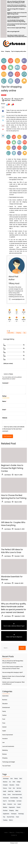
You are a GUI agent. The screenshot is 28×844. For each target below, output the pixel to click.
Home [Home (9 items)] (9, 794)
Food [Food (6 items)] (10, 788)
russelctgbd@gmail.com (16, 299)
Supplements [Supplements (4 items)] (6, 813)
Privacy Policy (19, 832)
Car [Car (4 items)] (10, 781)
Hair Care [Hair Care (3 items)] (19, 788)
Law (3, 742)
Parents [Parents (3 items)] (18, 807)
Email (4, 409)
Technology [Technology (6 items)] (21, 813)
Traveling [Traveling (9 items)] (5, 820)
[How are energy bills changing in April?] (4, 9)
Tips (25, 332)
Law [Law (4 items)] (15, 804)
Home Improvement (7, 734)
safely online (11, 332)
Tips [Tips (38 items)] (4, 816)
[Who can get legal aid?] (4, 32)
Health (4, 731)
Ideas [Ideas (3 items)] (4, 804)
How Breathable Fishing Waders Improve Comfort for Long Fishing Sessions (16, 21)
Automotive (5, 696)
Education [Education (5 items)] (12, 785)
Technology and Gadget (8, 762)
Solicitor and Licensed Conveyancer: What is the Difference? (17, 17)
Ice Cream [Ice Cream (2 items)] (19, 801)
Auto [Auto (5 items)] (11, 778)
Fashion (4, 715)
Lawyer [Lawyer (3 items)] (19, 804)
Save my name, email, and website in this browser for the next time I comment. (13, 429)
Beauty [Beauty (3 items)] (16, 778)
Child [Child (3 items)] (14, 781)
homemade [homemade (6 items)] (6, 797)
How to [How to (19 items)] (5, 801)
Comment (5, 383)
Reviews (4, 754)
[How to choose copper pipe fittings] (4, 28)
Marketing (5, 750)
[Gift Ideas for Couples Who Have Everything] (14, 512)
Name (4, 401)
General (4, 727)
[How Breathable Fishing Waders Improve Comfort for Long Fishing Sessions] (4, 21)
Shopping (18, 332)
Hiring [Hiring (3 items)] (4, 794)
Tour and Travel (6, 765)
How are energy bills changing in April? (16, 9)
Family (4, 711)
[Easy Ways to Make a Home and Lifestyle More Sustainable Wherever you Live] (4, 36)
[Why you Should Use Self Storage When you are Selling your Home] (4, 2)
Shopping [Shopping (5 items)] (11, 810)
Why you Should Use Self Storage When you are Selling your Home (16, 2)
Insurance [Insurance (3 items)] (9, 804)
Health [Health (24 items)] (4, 791)
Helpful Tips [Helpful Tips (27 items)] (18, 791)
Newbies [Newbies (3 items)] (5, 807)
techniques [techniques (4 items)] (13, 813)
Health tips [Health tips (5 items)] (10, 791)
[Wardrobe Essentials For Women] (14, 566)
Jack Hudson (7, 474)
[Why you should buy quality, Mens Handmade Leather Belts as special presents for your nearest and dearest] (14, 593)
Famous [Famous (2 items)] (5, 788)
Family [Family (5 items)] (17, 785)
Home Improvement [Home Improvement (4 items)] (17, 794)
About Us (11, 832)
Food (3, 719)
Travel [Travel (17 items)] (17, 816)
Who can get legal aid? (13, 31)
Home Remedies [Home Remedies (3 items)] (14, 797)
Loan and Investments (8, 746)
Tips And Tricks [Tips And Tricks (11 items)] (10, 816)
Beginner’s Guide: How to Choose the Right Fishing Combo (17, 13)
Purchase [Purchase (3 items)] (5, 810)
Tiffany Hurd (7, 99)
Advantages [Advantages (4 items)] (6, 778)
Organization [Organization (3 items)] (12, 807)
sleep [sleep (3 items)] (17, 810)
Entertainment (6, 707)
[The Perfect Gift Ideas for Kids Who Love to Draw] (14, 539)
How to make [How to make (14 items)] (11, 801)
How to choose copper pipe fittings (16, 27)
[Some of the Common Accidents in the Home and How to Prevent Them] (4, 6)
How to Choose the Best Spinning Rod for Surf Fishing (17, 24)
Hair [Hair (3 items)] (14, 788)
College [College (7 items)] (18, 781)
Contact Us (14, 835)
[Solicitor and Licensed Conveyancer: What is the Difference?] (4, 17)
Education (5, 703)
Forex (3, 723)
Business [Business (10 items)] (5, 781)
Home (5, 832)
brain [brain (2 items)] (21, 778)
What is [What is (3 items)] (11, 820)
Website (4, 418)
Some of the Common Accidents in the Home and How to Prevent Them (16, 6)
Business (4, 699)
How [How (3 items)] (21, 797)
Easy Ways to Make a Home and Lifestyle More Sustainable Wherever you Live (17, 36)
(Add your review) (8, 363)
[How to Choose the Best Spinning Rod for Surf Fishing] (4, 24)
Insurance (5, 738)
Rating (4, 396)
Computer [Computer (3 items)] (5, 785)
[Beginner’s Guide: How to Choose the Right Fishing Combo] (4, 13)
